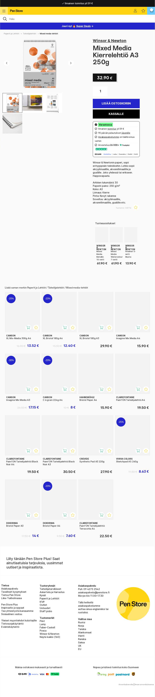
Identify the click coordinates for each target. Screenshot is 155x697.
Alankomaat (85, 632)
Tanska (82, 629)
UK (79, 645)
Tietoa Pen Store (11, 594)
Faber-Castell (47, 627)
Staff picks (46, 611)
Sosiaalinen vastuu (11, 614)
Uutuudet (45, 608)
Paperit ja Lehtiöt (11, 33)
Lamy (43, 624)
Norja (81, 625)
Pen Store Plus (9, 604)
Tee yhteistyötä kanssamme (17, 610)
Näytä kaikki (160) (50, 636)
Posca (43, 630)
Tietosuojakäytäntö (12, 623)
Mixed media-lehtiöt (49, 33)
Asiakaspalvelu (9, 588)
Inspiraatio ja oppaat (12, 607)
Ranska (82, 639)
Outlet (43, 604)
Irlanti (81, 635)
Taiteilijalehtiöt (29, 33)
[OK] (77, 19)
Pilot (42, 621)
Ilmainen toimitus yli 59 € (77, 3)
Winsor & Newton (109, 40)
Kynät (43, 595)
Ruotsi (81, 622)
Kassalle (116, 114)
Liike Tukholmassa (11, 598)
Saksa (81, 642)
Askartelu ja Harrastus (52, 592)
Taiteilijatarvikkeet (50, 588)
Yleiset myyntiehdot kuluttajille (19, 620)
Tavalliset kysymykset (13, 591)
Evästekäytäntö (10, 626)
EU (79, 649)
